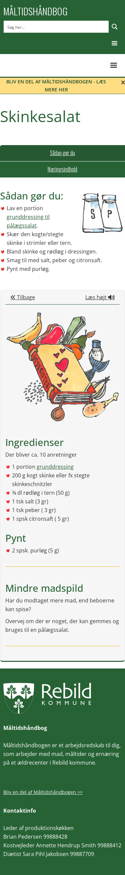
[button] (114, 43)
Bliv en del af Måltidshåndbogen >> (43, 792)
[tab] (62, 153)
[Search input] (56, 26)
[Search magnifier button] (115, 27)
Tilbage (22, 297)
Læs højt (100, 297)
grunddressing (55, 466)
